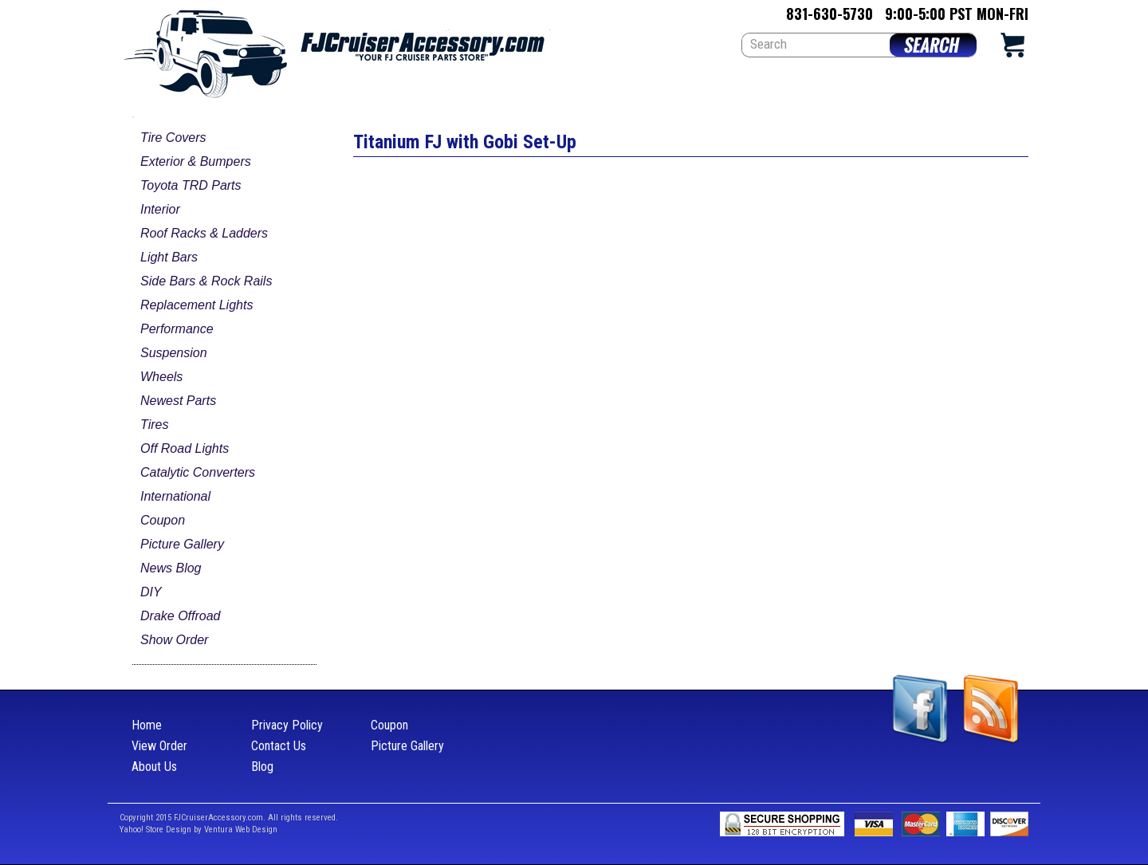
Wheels (161, 376)
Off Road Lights (184, 448)
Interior (160, 209)
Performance (177, 329)
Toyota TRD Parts (191, 185)
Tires (154, 424)
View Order (159, 745)
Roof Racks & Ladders (204, 233)
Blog (262, 766)
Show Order (174, 640)
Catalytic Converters (197, 472)
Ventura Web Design (240, 829)
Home (147, 725)
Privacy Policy (287, 725)
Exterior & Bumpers (195, 161)
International (175, 496)
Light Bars (169, 257)
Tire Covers (173, 137)
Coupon (162, 520)
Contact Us (278, 745)
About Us (154, 766)
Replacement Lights (196, 305)
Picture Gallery (182, 544)
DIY (151, 592)
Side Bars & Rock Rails (206, 281)
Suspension (173, 353)
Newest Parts (178, 400)
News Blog (170, 568)
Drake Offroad (180, 616)
